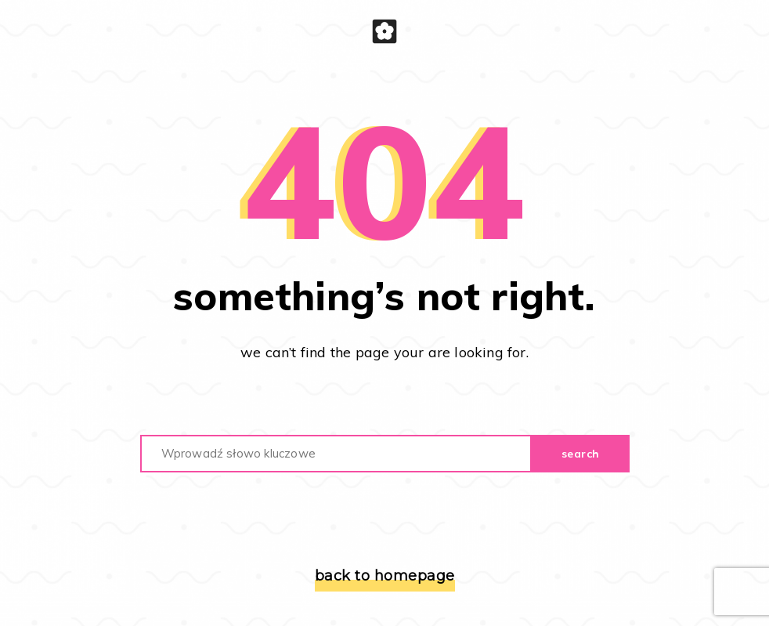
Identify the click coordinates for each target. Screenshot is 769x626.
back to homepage (385, 575)
